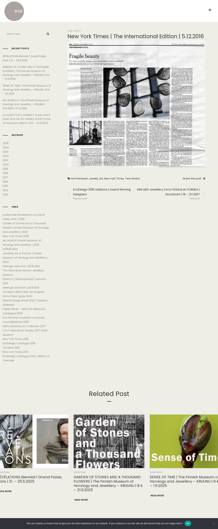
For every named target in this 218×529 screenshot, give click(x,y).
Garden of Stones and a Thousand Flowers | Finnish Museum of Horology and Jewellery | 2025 (26, 228)
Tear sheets (132, 178)
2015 (5, 186)
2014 (5, 190)
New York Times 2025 (16, 236)
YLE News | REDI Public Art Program (24, 292)
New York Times (114, 178)
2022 (6, 156)
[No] (213, 523)
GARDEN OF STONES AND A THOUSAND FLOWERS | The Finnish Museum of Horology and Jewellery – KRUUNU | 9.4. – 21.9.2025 (108, 483)
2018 (5, 173)
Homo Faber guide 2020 (17, 296)
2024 (6, 147)
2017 (5, 177)
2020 (6, 164)
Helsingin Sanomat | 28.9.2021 (21, 287)
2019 (5, 169)
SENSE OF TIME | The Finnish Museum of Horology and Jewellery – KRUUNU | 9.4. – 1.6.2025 (27, 90)
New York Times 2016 (15, 339)
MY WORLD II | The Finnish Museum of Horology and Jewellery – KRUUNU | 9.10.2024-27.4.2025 (26, 104)
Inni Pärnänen (79, 178)
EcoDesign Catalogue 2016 (19, 343)
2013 (5, 194)
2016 (5, 182)
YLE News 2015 (11, 347)
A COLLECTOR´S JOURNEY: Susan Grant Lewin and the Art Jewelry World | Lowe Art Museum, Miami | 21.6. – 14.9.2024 (27, 119)
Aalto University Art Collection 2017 (24, 326)
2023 (6, 152)
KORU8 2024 (10, 249)
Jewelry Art (96, 178)
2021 (5, 160)
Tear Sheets (74, 31)
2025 (6, 143)
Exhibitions (80, 472)
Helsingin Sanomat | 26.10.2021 (21, 266)
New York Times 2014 (16, 352)
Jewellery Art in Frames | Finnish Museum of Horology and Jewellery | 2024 (25, 258)
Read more (81, 499)
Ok (187, 523)
